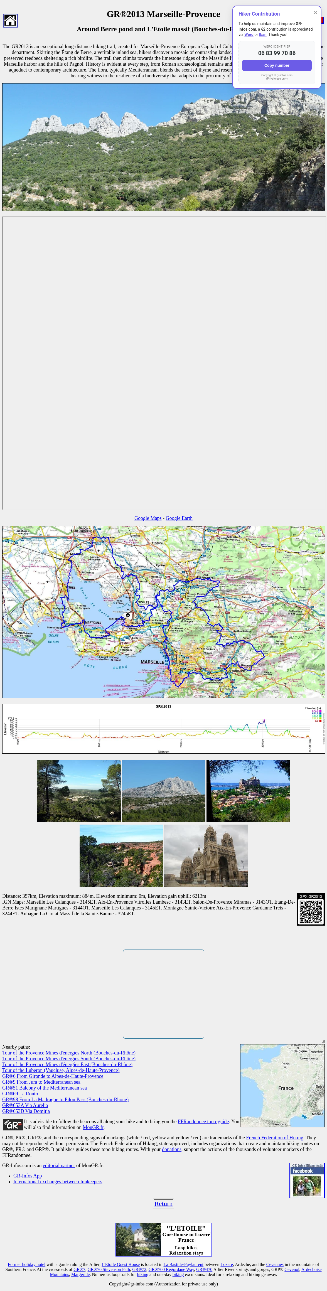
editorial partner (59, 1165)
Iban (262, 34)
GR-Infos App (27, 1176)
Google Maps (148, 518)
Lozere (226, 1264)
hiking (142, 1274)
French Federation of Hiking (274, 1137)
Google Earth (179, 518)
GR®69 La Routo (20, 1093)
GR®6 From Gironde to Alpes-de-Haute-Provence (53, 1076)
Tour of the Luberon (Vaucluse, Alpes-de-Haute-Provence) (61, 1070)
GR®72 (139, 1269)
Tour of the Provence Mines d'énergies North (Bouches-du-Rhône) (69, 1053)
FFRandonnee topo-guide (203, 1121)
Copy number (276, 65)
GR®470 (204, 1269)
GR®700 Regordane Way (171, 1269)
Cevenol (291, 1269)
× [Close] (315, 12)
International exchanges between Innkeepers (57, 1181)
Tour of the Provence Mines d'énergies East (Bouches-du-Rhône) (67, 1064)
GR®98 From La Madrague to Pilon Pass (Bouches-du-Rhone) (65, 1099)
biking (178, 1274)
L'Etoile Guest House (121, 1264)
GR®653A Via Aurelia (25, 1105)
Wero (248, 34)
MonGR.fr (93, 1127)
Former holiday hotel (26, 1264)
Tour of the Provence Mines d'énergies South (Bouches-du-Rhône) (69, 1058)
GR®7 (79, 1269)
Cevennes (275, 1264)
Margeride (80, 1274)
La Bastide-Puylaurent (184, 1264)
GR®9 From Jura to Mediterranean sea (41, 1082)
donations (171, 1149)
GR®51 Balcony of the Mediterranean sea (44, 1088)
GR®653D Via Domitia (26, 1111)
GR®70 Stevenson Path (109, 1269)
